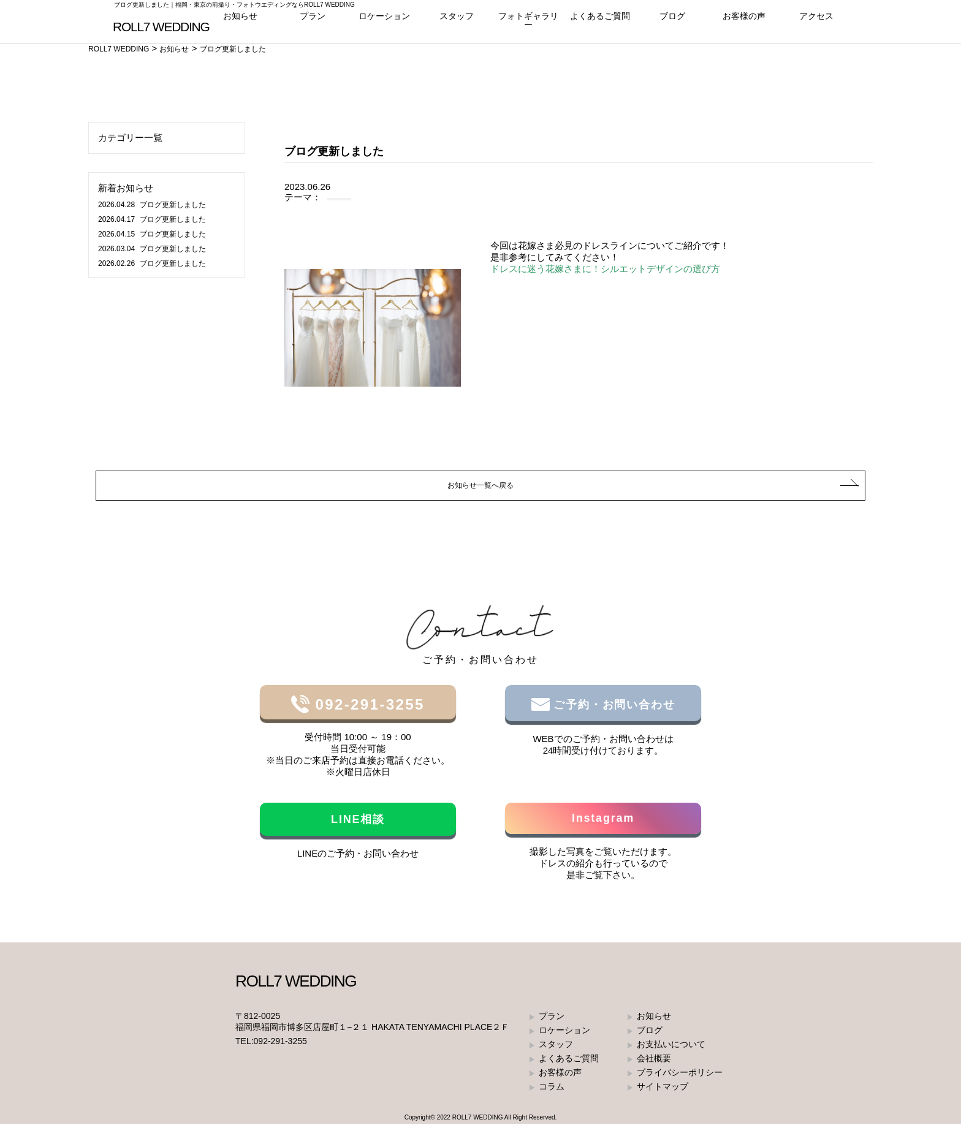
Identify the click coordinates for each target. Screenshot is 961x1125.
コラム (551, 1088)
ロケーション (384, 24)
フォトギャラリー (528, 24)
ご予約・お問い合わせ (612, 706)
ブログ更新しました (152, 204)
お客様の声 (744, 24)
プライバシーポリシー (680, 1073)
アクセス (816, 24)
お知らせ (240, 24)
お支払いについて (671, 1045)
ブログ (672, 24)
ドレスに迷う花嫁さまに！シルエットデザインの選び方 (605, 268)
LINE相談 (358, 820)
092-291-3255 (367, 705)
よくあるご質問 (600, 24)
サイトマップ (662, 1088)
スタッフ (457, 24)
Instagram (603, 819)
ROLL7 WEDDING (477, 1118)
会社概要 (654, 1059)
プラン (312, 24)
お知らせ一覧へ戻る (480, 485)
